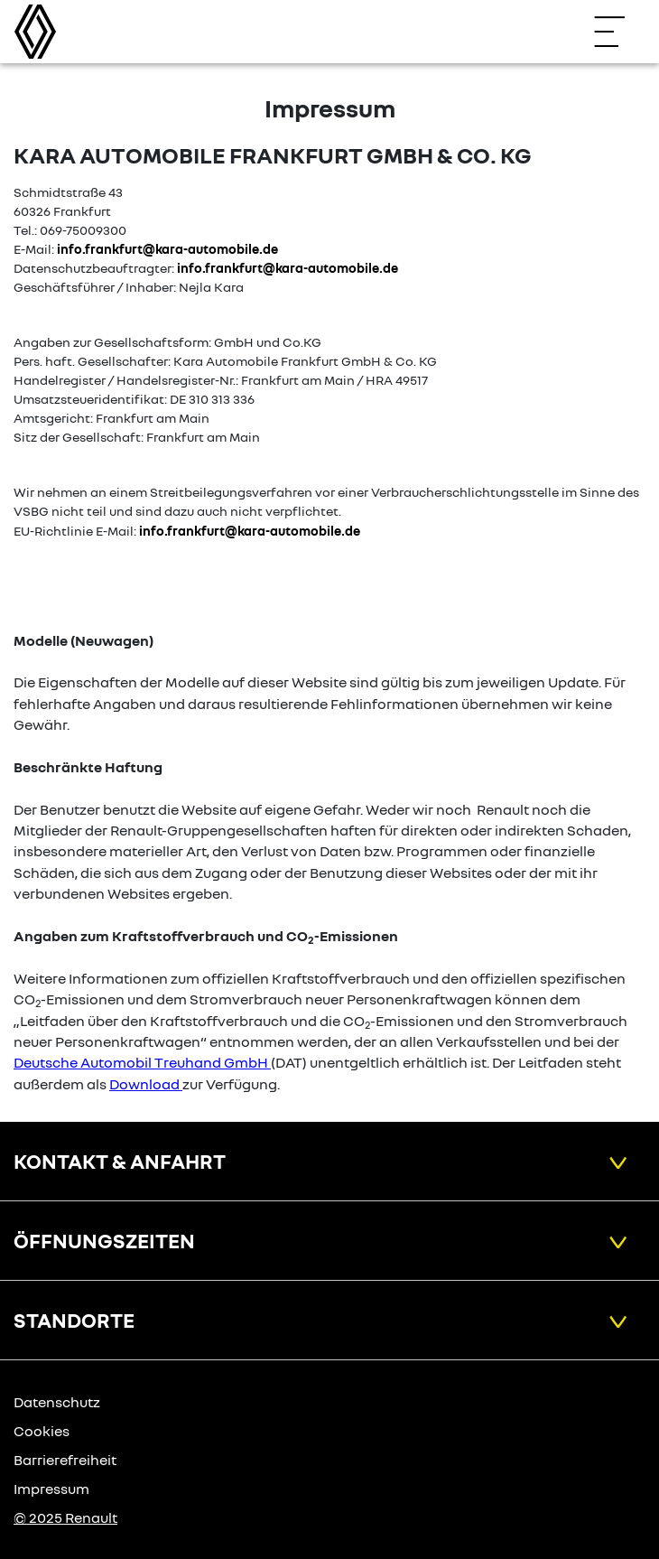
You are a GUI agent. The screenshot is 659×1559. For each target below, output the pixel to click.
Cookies (42, 1431)
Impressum (51, 1489)
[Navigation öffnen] (618, 32)
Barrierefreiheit (65, 1460)
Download (144, 1084)
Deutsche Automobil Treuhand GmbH (141, 1062)
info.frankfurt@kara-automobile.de (167, 249)
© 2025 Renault (65, 1517)
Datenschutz (57, 1402)
